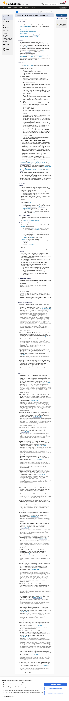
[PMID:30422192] (25, 505)
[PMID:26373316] (42, 368)
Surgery (5, 35)
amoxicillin (33, 209)
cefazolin (38, 232)
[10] (30, 205)
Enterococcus (23, 36)
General (5, 27)
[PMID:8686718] (25, 639)
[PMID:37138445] (46, 311)
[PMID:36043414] (37, 419)
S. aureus (28, 57)
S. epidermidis (39, 59)
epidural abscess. (29, 49)
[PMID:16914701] (25, 590)
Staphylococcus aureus (25, 29)
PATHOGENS (6, 16)
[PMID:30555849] (25, 494)
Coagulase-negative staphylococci (28, 34)
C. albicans (35, 39)
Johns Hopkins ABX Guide (24, 12)
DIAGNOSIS (6, 21)
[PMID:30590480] (41, 448)
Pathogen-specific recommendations (7, 33)
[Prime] (20, 7)
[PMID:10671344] (41, 628)
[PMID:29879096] (40, 477)
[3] (28, 205)
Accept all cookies (56, 684)
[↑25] (62, 15)
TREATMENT (6, 25)
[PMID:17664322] (35, 572)
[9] (29, 277)
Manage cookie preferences (56, 693)
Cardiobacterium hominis (26, 172)
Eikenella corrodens (37, 172)
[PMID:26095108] (25, 530)
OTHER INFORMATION (6, 39)
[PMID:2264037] (45, 668)
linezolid (29, 209)
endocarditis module (29, 68)
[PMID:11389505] (25, 614)
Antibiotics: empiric (6, 30)
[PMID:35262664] (41, 339)
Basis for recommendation (6, 43)
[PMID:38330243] (35, 403)
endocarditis (28, 54)
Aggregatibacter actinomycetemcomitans (34, 170)
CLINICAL (5, 19)
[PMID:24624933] (43, 541)
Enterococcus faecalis (40, 165)
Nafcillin (26, 240)
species (24, 39)
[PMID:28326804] (35, 519)
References (5, 47)
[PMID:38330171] (46, 385)
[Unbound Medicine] (63, 2)
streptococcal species (25, 166)
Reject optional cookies (55, 688)
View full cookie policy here (8, 696)
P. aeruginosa (36, 37)
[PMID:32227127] (25, 357)
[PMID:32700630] (25, 434)
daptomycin (31, 246)
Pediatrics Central (21, 3)
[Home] (3, 7)
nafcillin (37, 223)
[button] (32, 7)
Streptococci (23, 32)
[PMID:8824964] (35, 657)
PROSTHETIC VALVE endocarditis (32, 251)
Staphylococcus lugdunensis (27, 165)
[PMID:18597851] (33, 556)
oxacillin (32, 223)
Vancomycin (25, 223)
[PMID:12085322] (37, 600)
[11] (43, 53)
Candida (31, 59)
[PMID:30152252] (38, 462)
